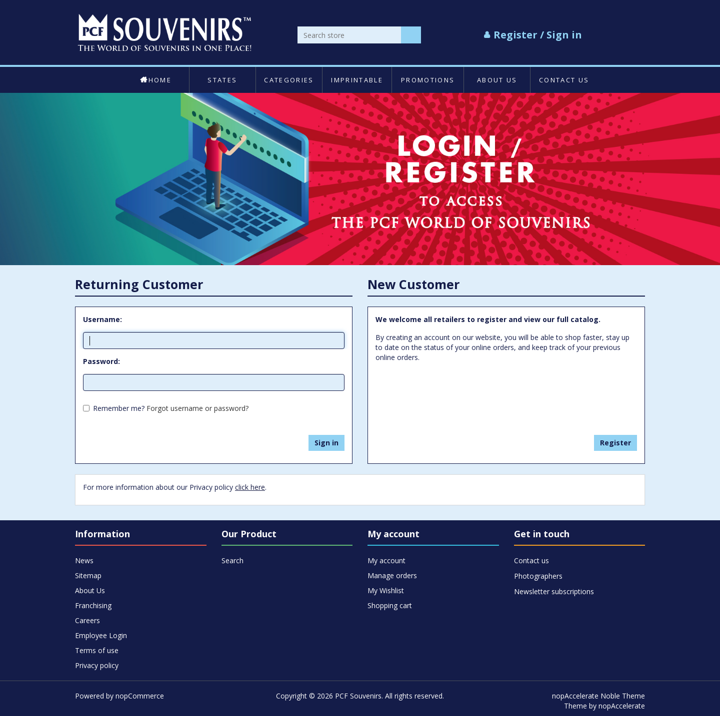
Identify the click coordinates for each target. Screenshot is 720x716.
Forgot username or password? (197, 408)
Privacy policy (96, 665)
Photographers (538, 576)
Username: (102, 319)
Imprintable (357, 79)
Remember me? (118, 408)
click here (250, 487)
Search (233, 560)
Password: (101, 361)
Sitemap (88, 575)
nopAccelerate (621, 706)
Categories (289, 79)
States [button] (222, 79)
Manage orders (392, 575)
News (84, 560)
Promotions (427, 79)
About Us (497, 79)
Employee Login (101, 635)
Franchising (93, 605)
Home (156, 79)
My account (387, 560)
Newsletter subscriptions (554, 591)
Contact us (564, 79)
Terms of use (96, 650)
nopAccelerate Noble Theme (598, 696)
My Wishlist (386, 590)
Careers (87, 620)
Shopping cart (390, 605)
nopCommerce (140, 696)
